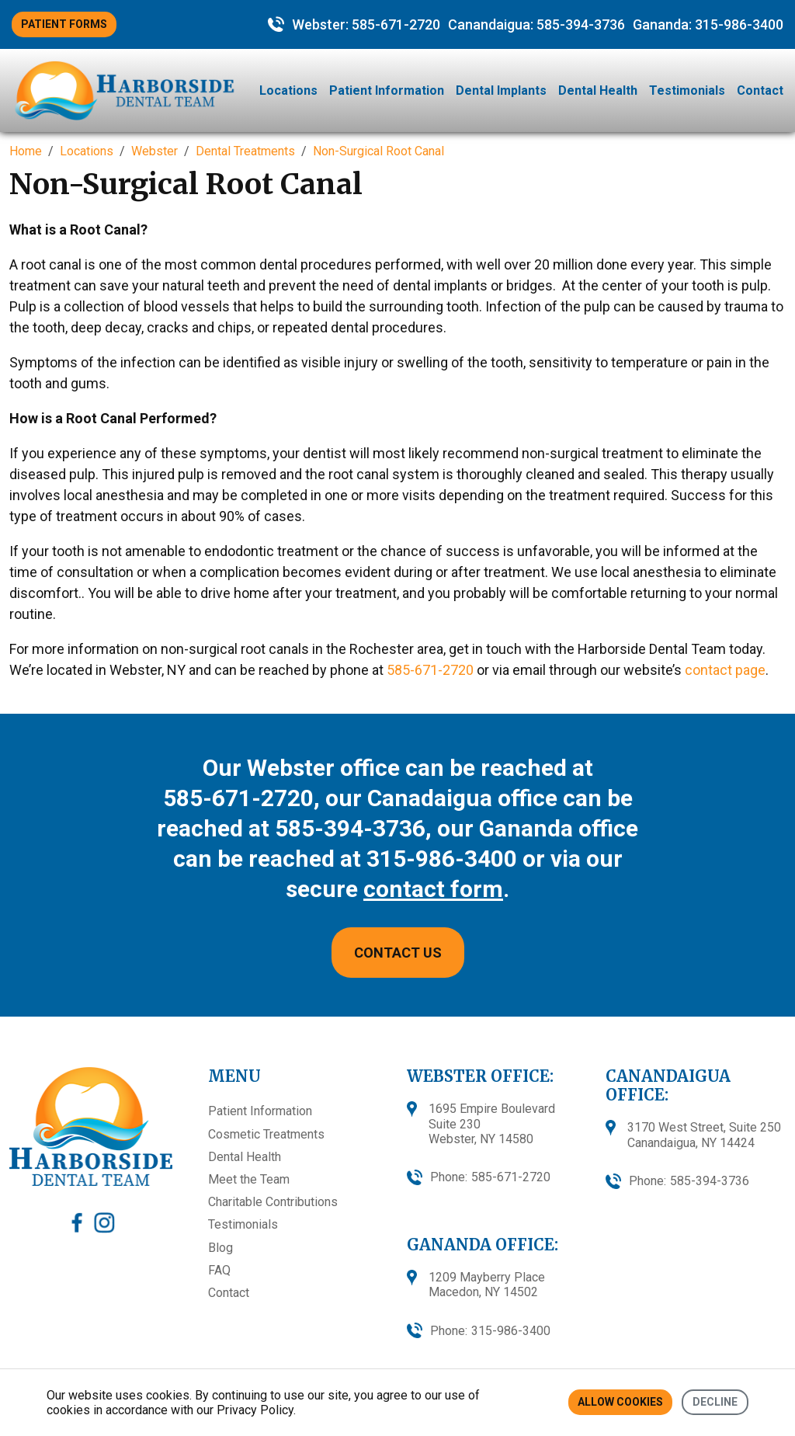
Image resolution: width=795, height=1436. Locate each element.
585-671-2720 (396, 24)
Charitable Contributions (273, 1201)
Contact (760, 90)
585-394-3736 (580, 24)
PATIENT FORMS (64, 24)
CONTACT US (398, 952)
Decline (715, 1402)
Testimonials (687, 90)
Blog (220, 1247)
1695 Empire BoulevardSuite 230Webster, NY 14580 (492, 1123)
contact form (433, 888)
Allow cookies (620, 1402)
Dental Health (597, 90)
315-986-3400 (739, 24)
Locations (288, 90)
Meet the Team (249, 1179)
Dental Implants (501, 90)
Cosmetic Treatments (266, 1134)
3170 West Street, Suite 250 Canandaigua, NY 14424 (704, 1134)
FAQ (219, 1270)
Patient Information (386, 90)
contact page (725, 670)
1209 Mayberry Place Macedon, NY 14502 (487, 1284)
